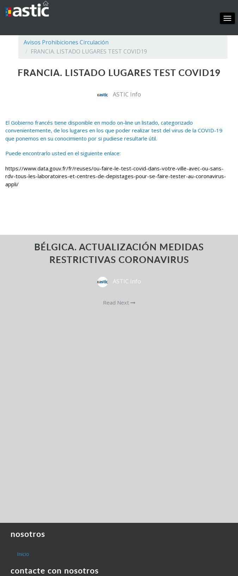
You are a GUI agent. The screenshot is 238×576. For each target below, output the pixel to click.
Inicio (23, 553)
